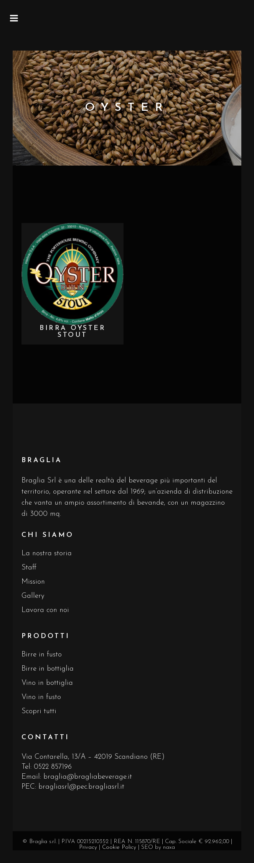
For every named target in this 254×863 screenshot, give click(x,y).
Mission (33, 582)
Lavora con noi (45, 610)
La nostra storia (46, 553)
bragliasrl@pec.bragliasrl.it (81, 787)
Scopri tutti (38, 711)
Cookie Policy (119, 847)
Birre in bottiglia (47, 669)
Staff (28, 567)
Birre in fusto (41, 654)
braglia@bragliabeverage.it (87, 777)
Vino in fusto (41, 697)
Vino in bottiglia (47, 683)
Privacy (88, 847)
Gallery (33, 596)
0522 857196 (53, 767)
